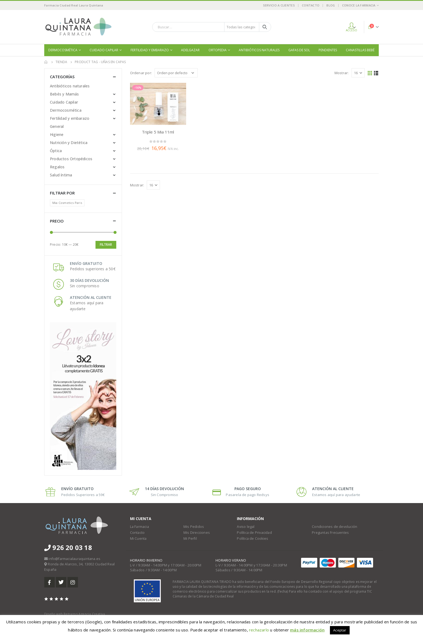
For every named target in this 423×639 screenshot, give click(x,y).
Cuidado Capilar (104, 50)
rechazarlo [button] (259, 630)
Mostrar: (342, 72)
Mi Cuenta (138, 538)
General (57, 126)
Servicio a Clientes (279, 5)
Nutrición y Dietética (68, 142)
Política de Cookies (252, 538)
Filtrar (106, 244)
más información (307, 630)
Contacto (310, 5)
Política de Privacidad (254, 532)
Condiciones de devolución (334, 526)
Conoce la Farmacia (359, 5)
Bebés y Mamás (64, 94)
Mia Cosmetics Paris (67, 203)
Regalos (57, 166)
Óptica (56, 150)
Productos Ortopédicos (71, 158)
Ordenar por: (141, 72)
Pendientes (328, 50)
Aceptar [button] (339, 630)
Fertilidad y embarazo (150, 50)
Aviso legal (245, 526)
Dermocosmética (62, 50)
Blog (330, 5)
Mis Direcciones (196, 532)
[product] (158, 104)
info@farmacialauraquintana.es (74, 558)
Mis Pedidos (193, 526)
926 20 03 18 (68, 547)
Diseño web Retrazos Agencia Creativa (74, 614)
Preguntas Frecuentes (330, 532)
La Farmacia (139, 526)
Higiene (56, 134)
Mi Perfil (190, 538)
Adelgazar (190, 50)
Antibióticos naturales (259, 50)
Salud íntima (61, 174)
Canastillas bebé (360, 50)
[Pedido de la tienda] (176, 72)
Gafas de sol (299, 50)
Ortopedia (218, 50)
